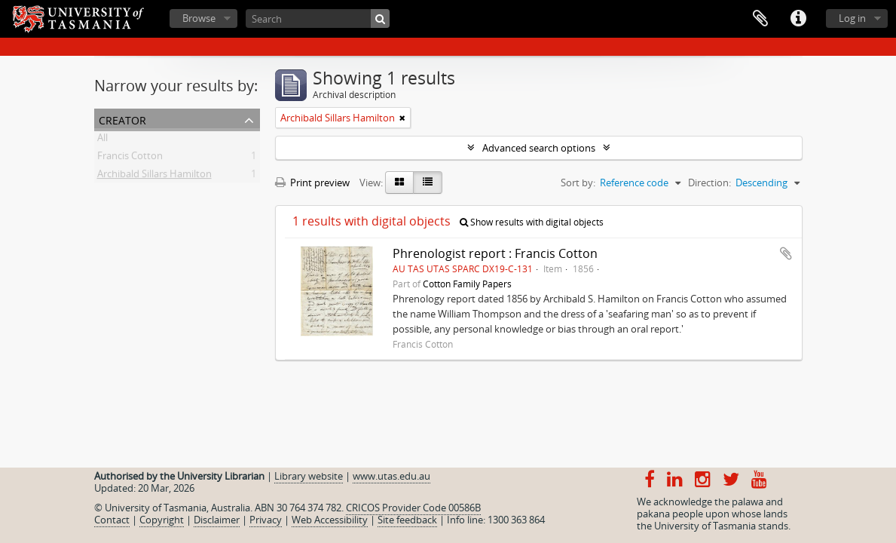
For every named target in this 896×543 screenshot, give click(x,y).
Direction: (709, 182)
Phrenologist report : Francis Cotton (495, 253)
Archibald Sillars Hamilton (154, 176)
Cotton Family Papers (467, 284)
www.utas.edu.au (391, 476)
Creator (122, 119)
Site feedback (407, 519)
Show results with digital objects (532, 222)
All (102, 140)
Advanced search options (538, 148)
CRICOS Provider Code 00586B (413, 507)
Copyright (161, 519)
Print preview (312, 182)
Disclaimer (217, 519)
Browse (199, 18)
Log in (852, 18)
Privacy (265, 519)
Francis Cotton (130, 158)
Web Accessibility (330, 519)
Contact (112, 519)
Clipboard (760, 19)
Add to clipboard (786, 253)
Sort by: (578, 182)
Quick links (798, 19)
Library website (308, 476)
